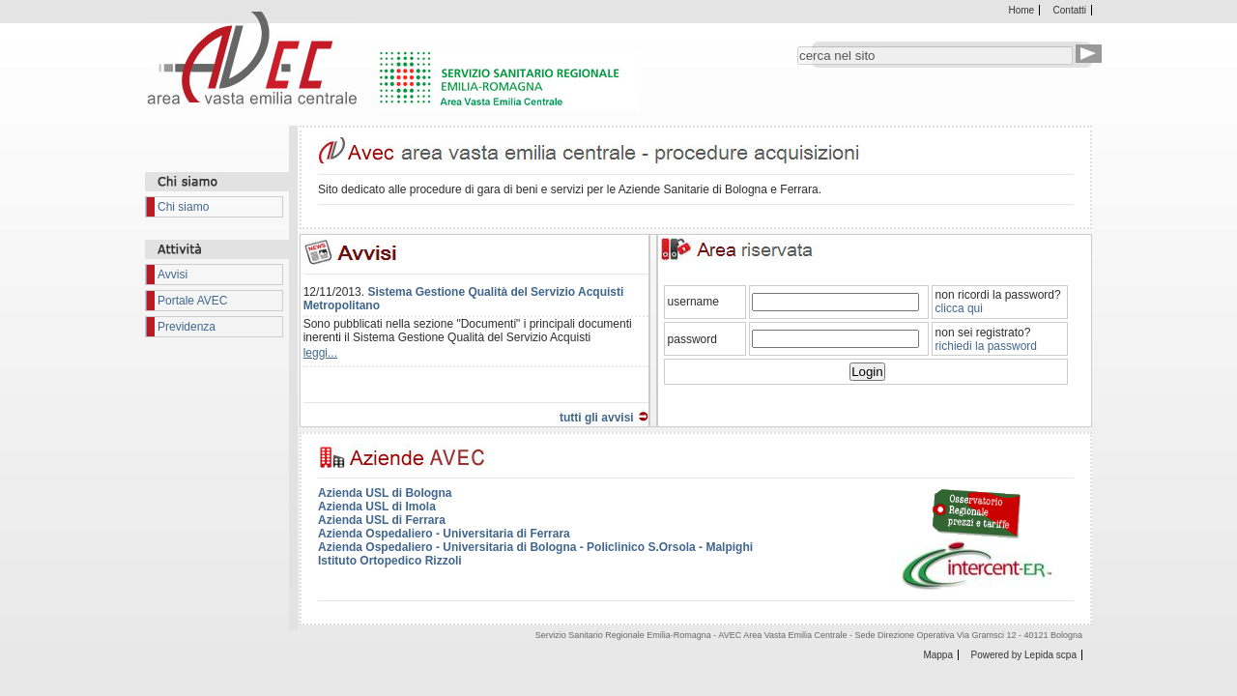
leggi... (320, 353)
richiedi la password (986, 346)
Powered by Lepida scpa (1023, 655)
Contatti (1069, 10)
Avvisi (172, 274)
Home (1022, 10)
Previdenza (187, 327)
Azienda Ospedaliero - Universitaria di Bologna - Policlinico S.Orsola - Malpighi (535, 547)
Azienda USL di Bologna (384, 493)
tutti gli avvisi (597, 417)
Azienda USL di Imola (377, 506)
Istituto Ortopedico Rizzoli (390, 560)
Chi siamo (183, 207)
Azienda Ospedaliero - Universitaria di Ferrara (444, 533)
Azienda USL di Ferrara (382, 520)
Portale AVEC (192, 300)
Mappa (938, 655)
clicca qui (959, 308)
